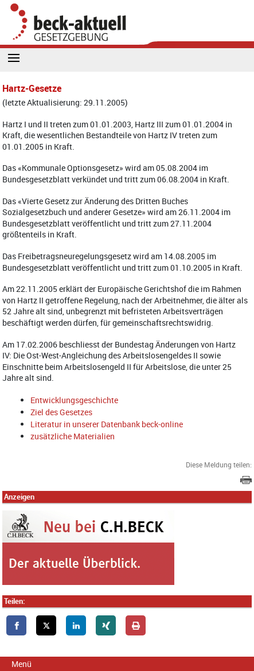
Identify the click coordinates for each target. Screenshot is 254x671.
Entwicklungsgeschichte (74, 400)
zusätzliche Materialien (72, 436)
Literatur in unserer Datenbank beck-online (106, 424)
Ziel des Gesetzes (61, 412)
